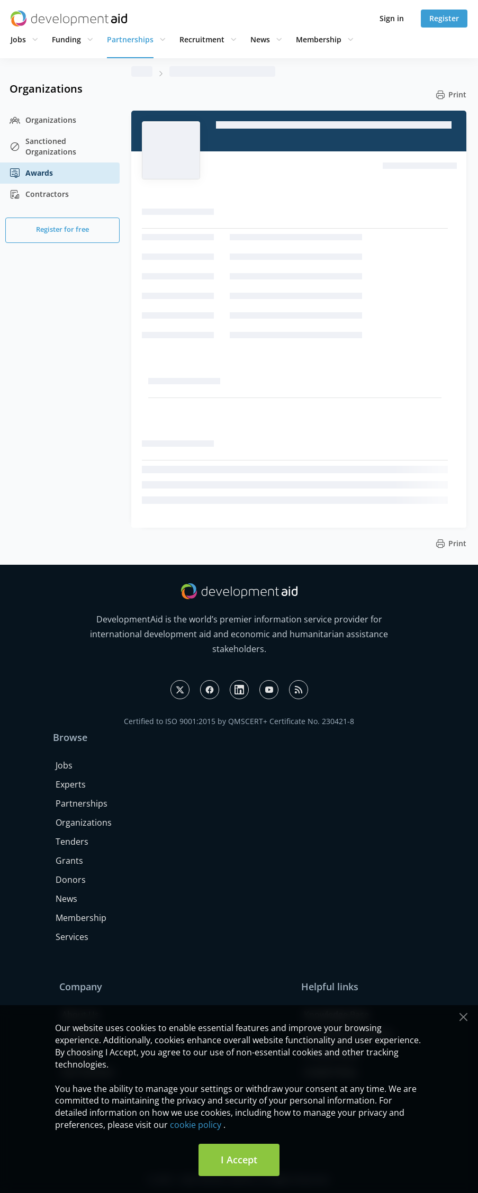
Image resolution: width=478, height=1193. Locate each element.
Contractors (39, 194)
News (260, 39)
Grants (69, 860)
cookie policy (195, 1125)
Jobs (18, 39)
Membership (318, 39)
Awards (31, 173)
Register (444, 18)
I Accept (239, 1159)
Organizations (43, 120)
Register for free (62, 229)
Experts (71, 784)
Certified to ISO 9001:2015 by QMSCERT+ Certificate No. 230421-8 (239, 721)
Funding (66, 39)
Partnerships (130, 39)
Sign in (392, 18)
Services (72, 937)
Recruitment (201, 39)
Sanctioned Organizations (43, 146)
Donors (71, 879)
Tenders (72, 841)
